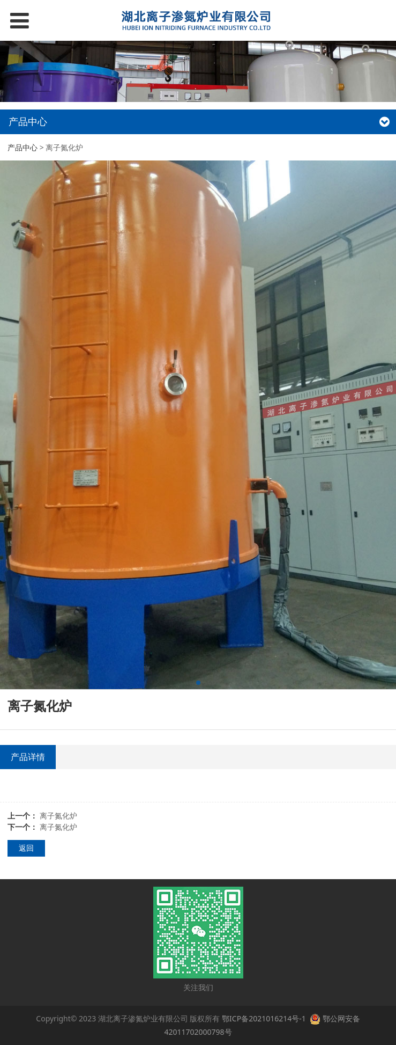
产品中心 (23, 147)
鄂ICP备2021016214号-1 (265, 1018)
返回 (26, 848)
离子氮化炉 (58, 815)
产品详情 (28, 757)
